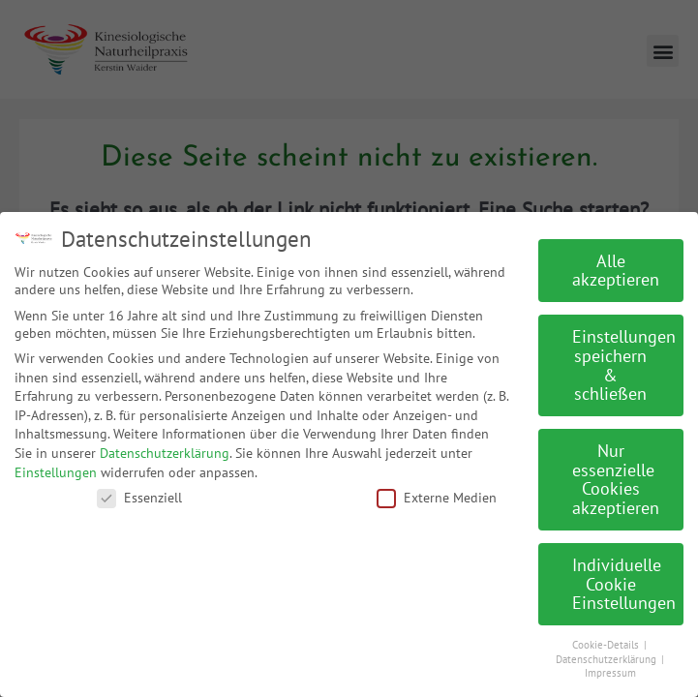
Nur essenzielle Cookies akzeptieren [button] (615, 473)
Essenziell (139, 491)
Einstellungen (56, 465)
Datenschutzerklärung (164, 446)
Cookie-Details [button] (607, 638)
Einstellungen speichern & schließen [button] (624, 359)
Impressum (610, 667)
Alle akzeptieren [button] (615, 264)
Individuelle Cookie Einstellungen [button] (624, 577)
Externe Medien (437, 491)
